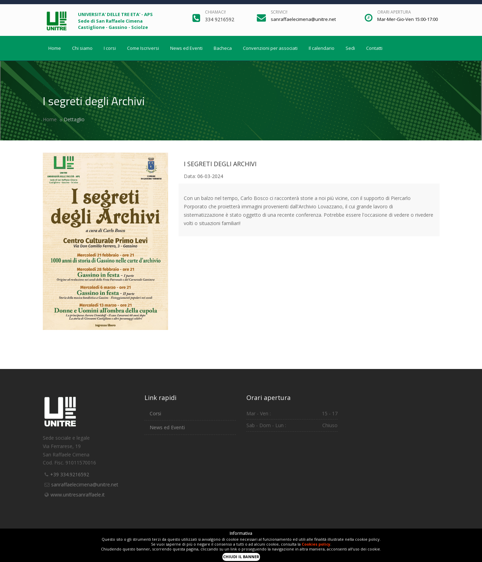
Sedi (350, 48)
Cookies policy (316, 544)
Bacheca (223, 48)
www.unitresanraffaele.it (77, 494)
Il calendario (321, 48)
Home (54, 48)
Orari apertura (394, 12)
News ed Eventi (186, 48)
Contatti (374, 48)
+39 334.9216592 (69, 474)
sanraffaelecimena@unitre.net (84, 484)
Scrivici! (279, 12)
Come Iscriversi (143, 48)
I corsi (110, 48)
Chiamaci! (215, 12)
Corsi (155, 413)
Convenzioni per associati (270, 48)
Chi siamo (82, 48)
